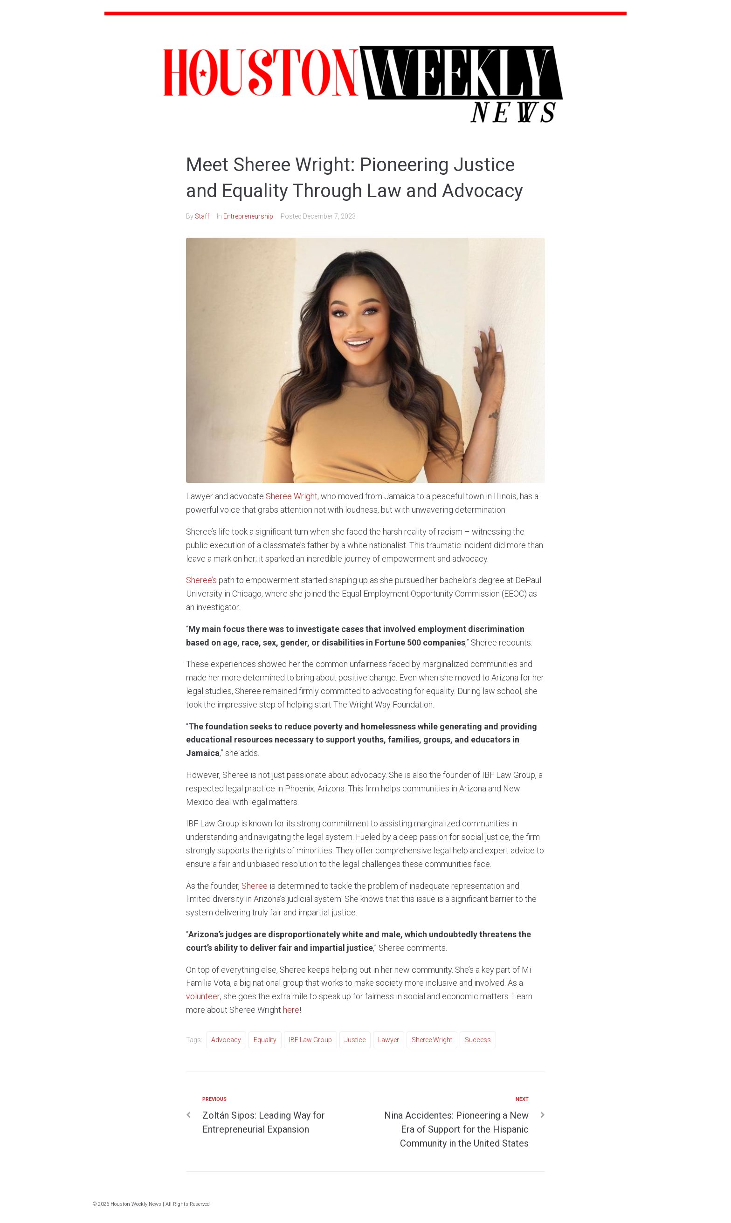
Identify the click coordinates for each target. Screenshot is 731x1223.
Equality (265, 1040)
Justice (355, 1040)
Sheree (254, 886)
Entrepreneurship (248, 216)
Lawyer (388, 1040)
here (291, 1010)
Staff (202, 216)
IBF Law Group (310, 1040)
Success (478, 1040)
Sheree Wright (291, 496)
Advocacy (226, 1040)
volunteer (203, 996)
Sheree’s (201, 580)
